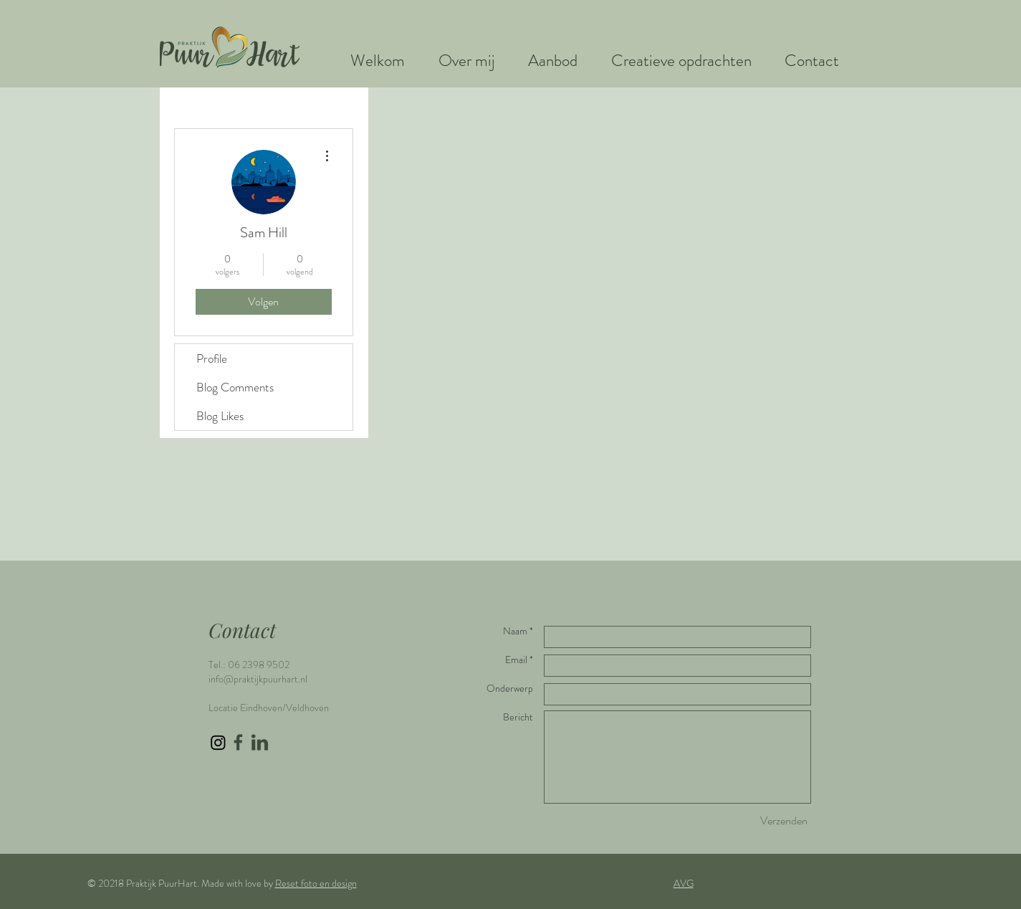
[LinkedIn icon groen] (259, 742)
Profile (211, 358)
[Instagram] (218, 742)
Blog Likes (220, 415)
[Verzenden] (784, 820)
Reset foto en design (316, 883)
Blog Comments (235, 387)
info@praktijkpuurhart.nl (257, 679)
